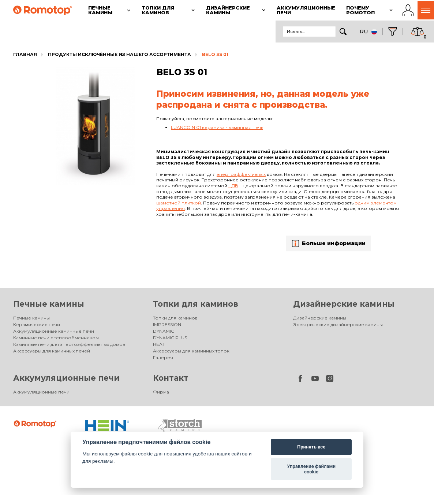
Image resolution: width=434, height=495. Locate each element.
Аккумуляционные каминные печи (53, 331)
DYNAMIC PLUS (170, 337)
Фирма (161, 392)
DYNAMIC (163, 331)
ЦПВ (233, 185)
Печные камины (48, 304)
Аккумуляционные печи (66, 378)
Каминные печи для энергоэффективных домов (69, 344)
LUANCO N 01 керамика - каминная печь (217, 127)
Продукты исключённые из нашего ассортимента (119, 54)
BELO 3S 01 (215, 54)
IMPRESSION (167, 324)
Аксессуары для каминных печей (51, 351)
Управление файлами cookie (311, 469)
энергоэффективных (241, 174)
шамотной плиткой (178, 203)
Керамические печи (36, 324)
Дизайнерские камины (343, 304)
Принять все (311, 447)
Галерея (163, 357)
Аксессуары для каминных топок (191, 351)
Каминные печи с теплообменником (56, 337)
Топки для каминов (195, 304)
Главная (25, 54)
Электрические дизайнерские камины (338, 324)
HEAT (159, 344)
